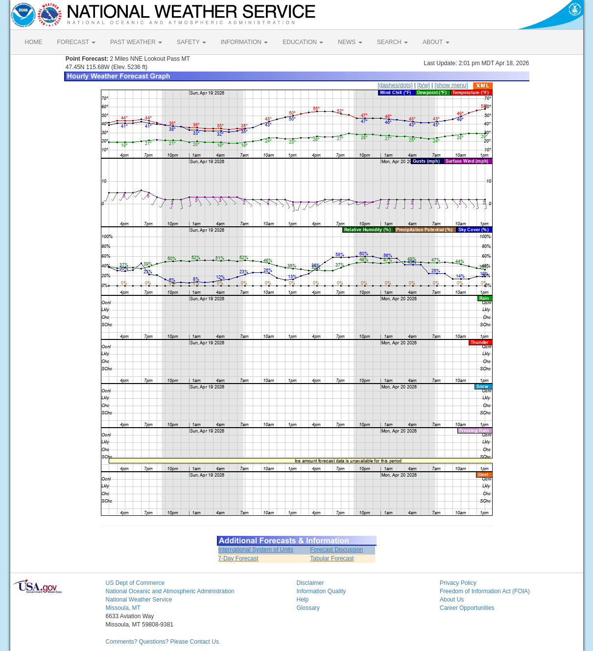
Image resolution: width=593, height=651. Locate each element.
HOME (34, 42)
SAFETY (191, 42)
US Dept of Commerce (135, 582)
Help (303, 599)
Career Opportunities (467, 607)
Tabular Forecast (332, 558)
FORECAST (76, 42)
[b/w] (423, 85)
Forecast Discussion (336, 549)
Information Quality (321, 591)
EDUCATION (303, 42)
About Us (452, 599)
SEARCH (392, 42)
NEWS (350, 42)
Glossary (308, 607)
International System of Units (255, 549)
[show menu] (451, 85)
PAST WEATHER (136, 42)
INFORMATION (244, 42)
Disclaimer (310, 582)
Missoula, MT (123, 607)
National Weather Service (139, 599)
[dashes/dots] (395, 85)
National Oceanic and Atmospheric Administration (170, 591)
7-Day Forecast (238, 558)
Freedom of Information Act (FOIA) (485, 591)
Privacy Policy (458, 582)
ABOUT (436, 42)
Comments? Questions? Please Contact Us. (163, 641)
